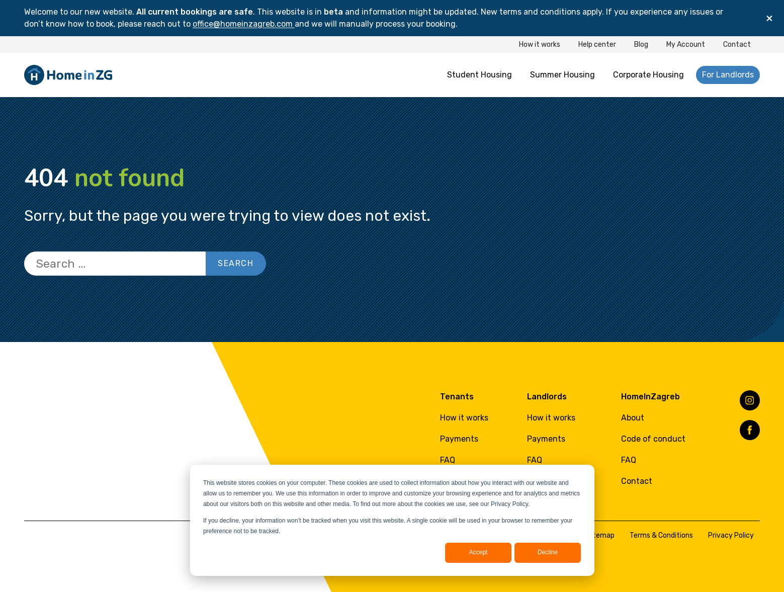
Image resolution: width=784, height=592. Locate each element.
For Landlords (728, 74)
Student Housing (479, 74)
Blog (641, 44)
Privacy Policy (731, 535)
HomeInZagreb (650, 396)
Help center (597, 44)
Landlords (547, 396)
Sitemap (600, 535)
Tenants (457, 396)
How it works (539, 44)
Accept (478, 552)
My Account (685, 44)
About (632, 417)
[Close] (769, 18)
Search (236, 263)
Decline (548, 552)
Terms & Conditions (661, 535)
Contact (737, 44)
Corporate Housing (648, 74)
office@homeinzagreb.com (244, 24)
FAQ (447, 460)
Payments (459, 439)
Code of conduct (653, 439)
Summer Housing (562, 74)
